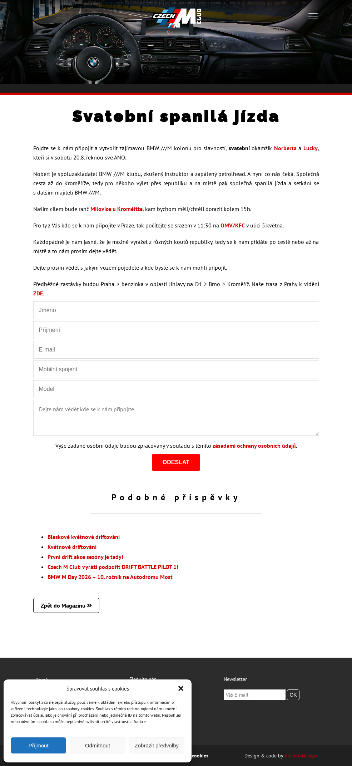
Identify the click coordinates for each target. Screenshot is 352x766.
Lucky (310, 148)
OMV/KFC (232, 225)
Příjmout (39, 745)
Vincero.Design (300, 755)
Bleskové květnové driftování (84, 536)
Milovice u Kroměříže (116, 208)
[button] (180, 688)
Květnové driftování (72, 546)
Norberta (285, 148)
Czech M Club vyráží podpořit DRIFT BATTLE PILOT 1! (113, 566)
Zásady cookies (191, 755)
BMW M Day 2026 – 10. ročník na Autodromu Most (110, 576)
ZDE (38, 293)
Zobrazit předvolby (157, 745)
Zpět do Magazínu (66, 605)
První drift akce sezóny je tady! (85, 556)
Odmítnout (97, 745)
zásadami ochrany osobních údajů (254, 445)
